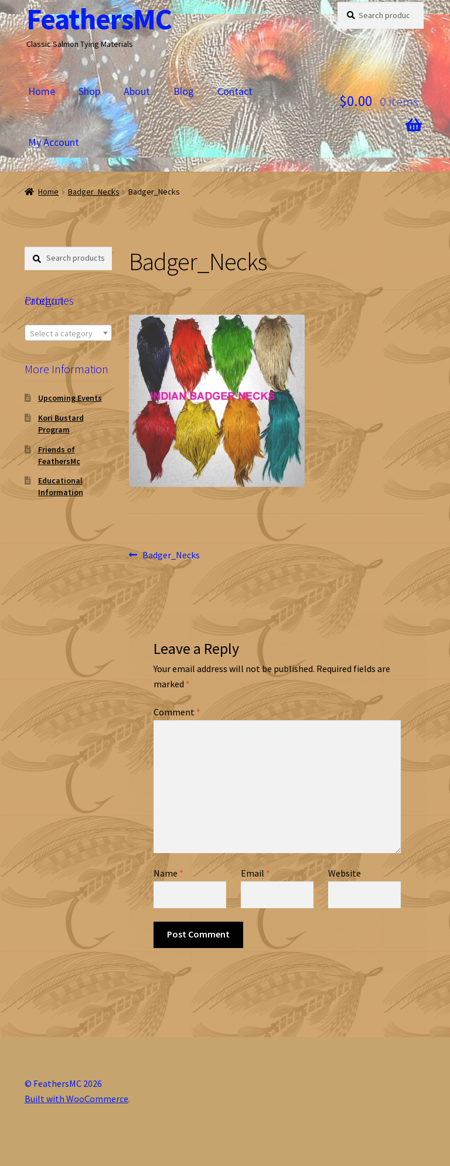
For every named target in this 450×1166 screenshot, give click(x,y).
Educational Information (60, 486)
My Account (53, 142)
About (137, 91)
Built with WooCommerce (76, 1098)
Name (168, 873)
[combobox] (68, 333)
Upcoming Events (70, 398)
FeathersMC (99, 19)
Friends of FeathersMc (59, 455)
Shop (89, 91)
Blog (183, 91)
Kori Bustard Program (61, 423)
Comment (177, 712)
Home (41, 91)
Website (344, 873)
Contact (235, 91)
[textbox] (68, 333)
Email (255, 873)
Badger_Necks (94, 191)
